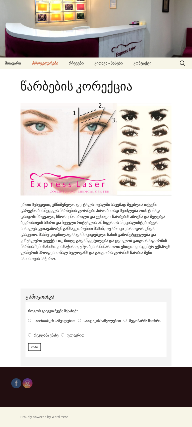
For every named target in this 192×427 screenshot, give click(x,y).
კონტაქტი (143, 63)
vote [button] (34, 347)
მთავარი (13, 63)
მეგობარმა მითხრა (144, 320)
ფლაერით (75, 335)
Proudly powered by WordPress (44, 416)
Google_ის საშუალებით (102, 320)
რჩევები (76, 63)
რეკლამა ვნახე (46, 335)
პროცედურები (45, 63)
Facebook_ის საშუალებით (54, 320)
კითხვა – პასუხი (108, 63)
